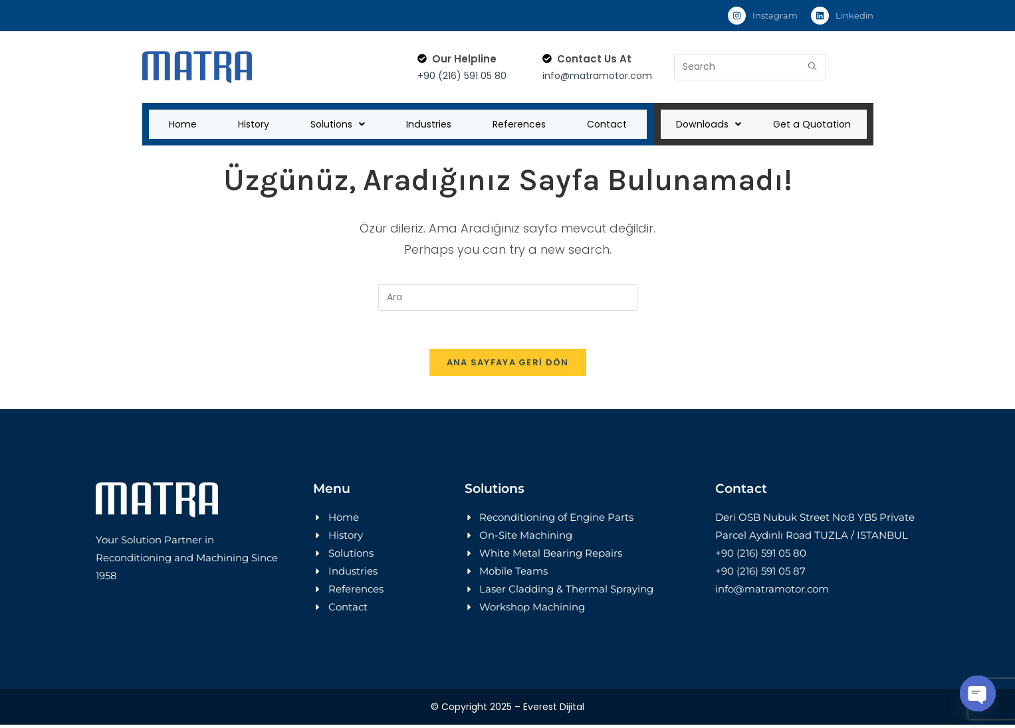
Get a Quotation (811, 124)
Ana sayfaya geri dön (508, 365)
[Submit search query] (813, 67)
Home (182, 124)
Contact (607, 124)
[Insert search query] (507, 299)
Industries (427, 124)
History (252, 124)
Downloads (708, 124)
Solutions (336, 124)
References (519, 124)
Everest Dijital (553, 710)
